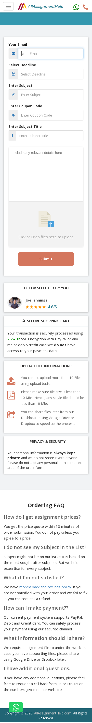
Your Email (18, 44)
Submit (46, 258)
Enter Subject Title (25, 126)
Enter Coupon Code (25, 106)
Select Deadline (22, 65)
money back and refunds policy (45, 586)
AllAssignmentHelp (40, 7)
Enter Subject (20, 85)
